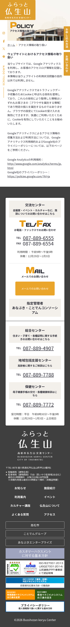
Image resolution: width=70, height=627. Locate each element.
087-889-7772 (38, 404)
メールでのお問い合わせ (34, 288)
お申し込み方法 (67, 38)
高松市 (35, 525)
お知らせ (20, 488)
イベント (49, 497)
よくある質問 (20, 514)
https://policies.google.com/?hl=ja (28, 176)
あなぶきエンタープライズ (35, 542)
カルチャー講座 (20, 505)
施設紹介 (49, 488)
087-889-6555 (38, 237)
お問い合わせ (67, 64)
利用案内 (20, 497)
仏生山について (50, 505)
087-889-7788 (38, 374)
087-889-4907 (38, 348)
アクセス (49, 514)
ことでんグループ (35, 534)
